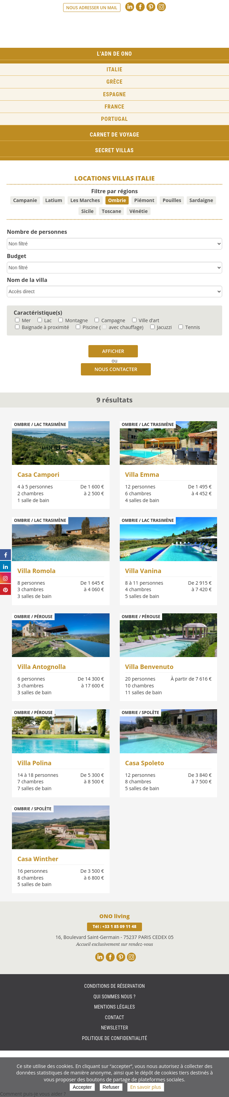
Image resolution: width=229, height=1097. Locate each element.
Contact (114, 1017)
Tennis (189, 327)
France (114, 106)
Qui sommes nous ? (114, 996)
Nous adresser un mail (91, 8)
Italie (114, 69)
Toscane (111, 211)
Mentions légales (114, 1007)
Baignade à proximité (42, 327)
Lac (45, 320)
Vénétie (138, 211)
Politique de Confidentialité (114, 1038)
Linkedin (129, 6)
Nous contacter (116, 369)
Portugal (114, 119)
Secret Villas (114, 150)
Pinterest (150, 6)
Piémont (144, 200)
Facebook (140, 6)
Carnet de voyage (114, 134)
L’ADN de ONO (114, 54)
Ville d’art (145, 320)
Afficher (113, 351)
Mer (23, 320)
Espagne (114, 94)
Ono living (114, 30)
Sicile (87, 211)
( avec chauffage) (121, 327)
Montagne (73, 320)
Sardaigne (201, 200)
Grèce (114, 82)
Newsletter (114, 1027)
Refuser (111, 1087)
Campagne (110, 320)
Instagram (161, 6)
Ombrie (117, 200)
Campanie (25, 200)
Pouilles (171, 200)
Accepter (82, 1087)
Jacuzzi (161, 327)
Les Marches (85, 200)
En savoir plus (145, 1087)
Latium (53, 200)
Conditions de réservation (114, 986)
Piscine (87, 327)
